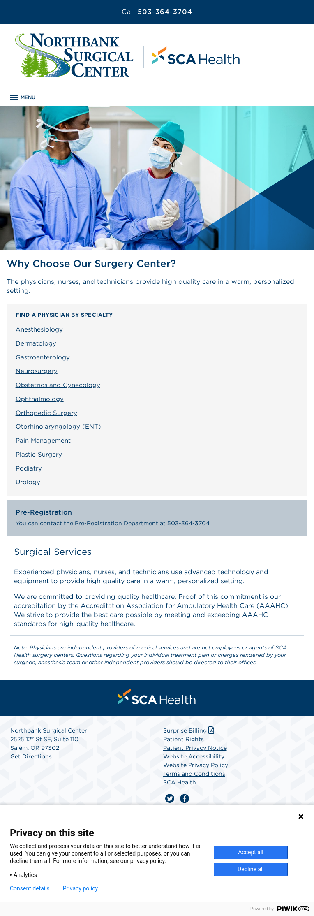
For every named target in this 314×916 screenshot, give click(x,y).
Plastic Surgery (39, 454)
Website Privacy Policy (195, 765)
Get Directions (31, 756)
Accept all (250, 852)
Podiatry (29, 468)
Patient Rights (183, 739)
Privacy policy (80, 888)
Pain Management (43, 440)
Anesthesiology (39, 329)
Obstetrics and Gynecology (58, 385)
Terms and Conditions (194, 773)
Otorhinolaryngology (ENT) (58, 426)
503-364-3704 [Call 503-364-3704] (157, 12)
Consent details (30, 888)
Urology (28, 482)
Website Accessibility (193, 756)
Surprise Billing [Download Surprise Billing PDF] (189, 730)
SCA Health (179, 782)
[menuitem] (157, 696)
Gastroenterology (43, 357)
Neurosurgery (37, 371)
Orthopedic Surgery (46, 413)
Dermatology (36, 343)
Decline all (251, 869)
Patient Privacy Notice (195, 747)
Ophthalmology (40, 399)
